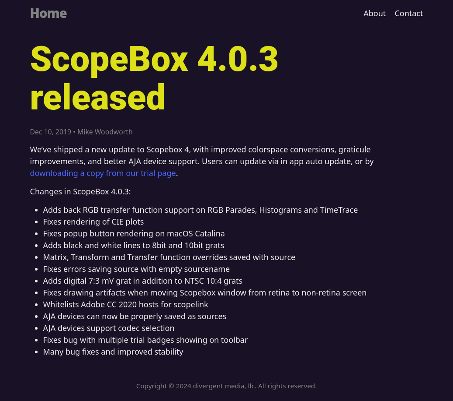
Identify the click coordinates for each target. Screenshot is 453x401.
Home (48, 13)
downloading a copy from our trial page (103, 173)
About (374, 13)
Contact (408, 13)
